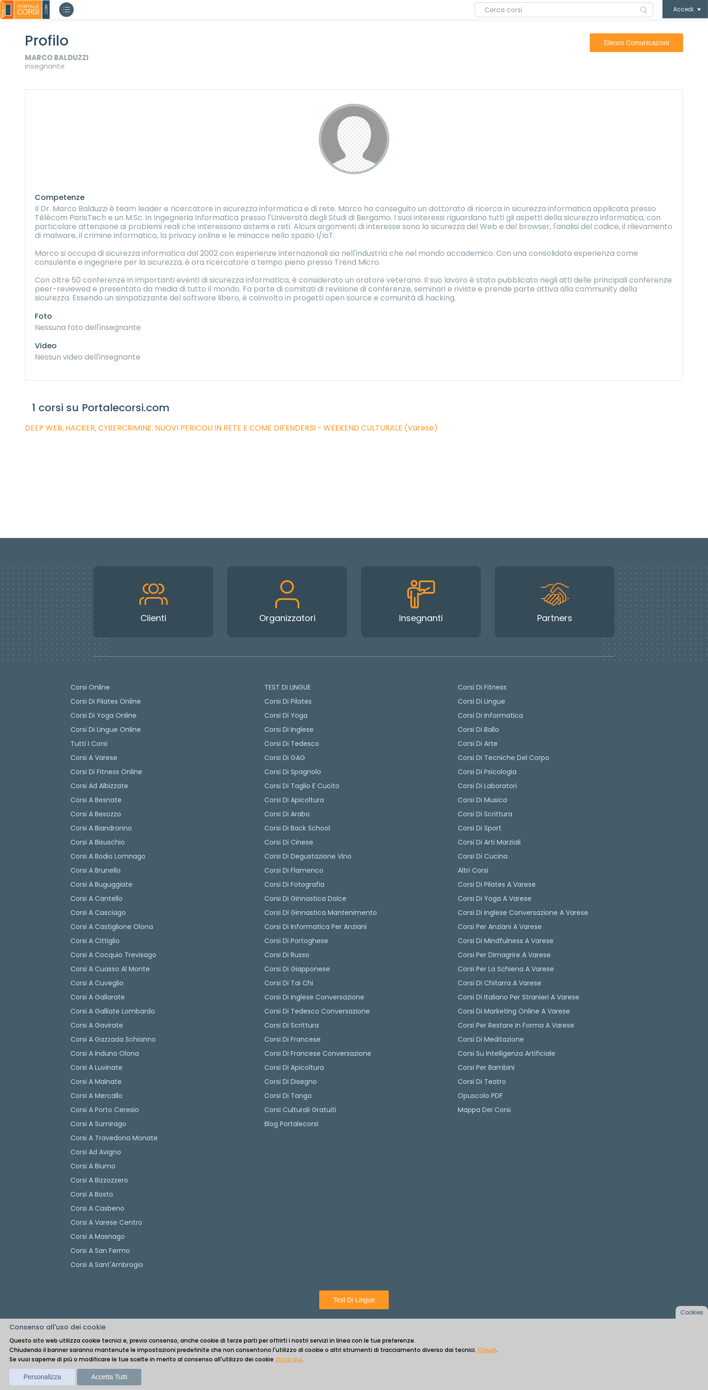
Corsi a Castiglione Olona (111, 926)
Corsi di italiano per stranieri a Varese (518, 997)
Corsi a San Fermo (100, 1250)
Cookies (691, 1312)
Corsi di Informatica (490, 715)
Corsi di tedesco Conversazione (317, 1011)
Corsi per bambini (486, 1067)
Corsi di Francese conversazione (317, 1053)
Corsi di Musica (482, 800)
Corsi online (90, 687)
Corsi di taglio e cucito (301, 786)
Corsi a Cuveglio (96, 983)
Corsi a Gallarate (97, 997)
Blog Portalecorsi (291, 1124)
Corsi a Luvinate (96, 1067)
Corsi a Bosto (91, 1194)
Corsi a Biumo (92, 1166)
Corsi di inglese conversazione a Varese (523, 912)
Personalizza (42, 1377)
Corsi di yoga (286, 715)
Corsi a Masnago (97, 1236)
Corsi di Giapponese (297, 969)
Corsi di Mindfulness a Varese (506, 940)
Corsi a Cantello (96, 898)
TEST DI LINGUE (287, 687)
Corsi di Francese (292, 1039)
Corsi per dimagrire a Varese (504, 955)
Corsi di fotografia (294, 884)
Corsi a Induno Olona (104, 1053)
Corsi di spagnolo (292, 771)
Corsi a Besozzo (95, 814)
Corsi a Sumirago (98, 1124)
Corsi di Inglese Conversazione (314, 997)
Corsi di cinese (288, 842)
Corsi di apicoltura (294, 800)
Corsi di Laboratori (487, 786)
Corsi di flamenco (293, 870)
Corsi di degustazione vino (308, 856)
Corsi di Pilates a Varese (497, 884)
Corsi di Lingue (481, 701)
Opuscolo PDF (480, 1095)
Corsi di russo (286, 955)
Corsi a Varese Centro (106, 1222)
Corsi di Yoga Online (103, 715)
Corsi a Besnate (96, 800)
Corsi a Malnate (96, 1081)
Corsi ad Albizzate (99, 786)
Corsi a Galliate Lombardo (112, 1011)
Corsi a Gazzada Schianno (113, 1039)
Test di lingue (354, 1300)
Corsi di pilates (288, 701)
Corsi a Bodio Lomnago (108, 856)
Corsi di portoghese (296, 940)
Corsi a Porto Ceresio (104, 1109)
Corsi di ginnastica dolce (305, 898)
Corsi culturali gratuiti (300, 1109)
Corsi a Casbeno (97, 1208)
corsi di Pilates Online (105, 701)
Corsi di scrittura (291, 1025)
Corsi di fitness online (106, 771)
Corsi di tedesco (291, 743)
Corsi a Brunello (95, 870)
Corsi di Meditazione (491, 1039)
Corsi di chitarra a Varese (499, 983)
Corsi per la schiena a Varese (506, 969)
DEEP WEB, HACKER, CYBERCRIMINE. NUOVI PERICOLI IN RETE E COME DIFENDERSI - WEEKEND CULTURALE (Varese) (231, 427)
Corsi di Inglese (289, 729)
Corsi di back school (297, 828)
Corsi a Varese (93, 757)
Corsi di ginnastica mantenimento (320, 912)
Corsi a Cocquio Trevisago (113, 955)
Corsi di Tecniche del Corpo (503, 757)
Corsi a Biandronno (101, 828)
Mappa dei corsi (484, 1109)
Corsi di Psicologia (487, 771)
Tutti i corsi (89, 743)
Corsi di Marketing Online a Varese (514, 1011)
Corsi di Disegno (290, 1081)
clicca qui (288, 1359)
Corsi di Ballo (478, 729)
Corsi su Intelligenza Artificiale (506, 1053)
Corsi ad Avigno (95, 1152)
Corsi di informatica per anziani (315, 926)
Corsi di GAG (284, 757)
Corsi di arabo (287, 814)
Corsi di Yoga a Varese (494, 898)
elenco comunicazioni (636, 42)
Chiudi (486, 1350)
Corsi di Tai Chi (288, 983)
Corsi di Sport (479, 828)
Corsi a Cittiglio (95, 940)
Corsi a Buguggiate (101, 884)
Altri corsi (473, 870)
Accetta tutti (109, 1377)
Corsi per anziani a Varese (500, 926)
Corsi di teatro (482, 1081)
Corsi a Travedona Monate (114, 1138)
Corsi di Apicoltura (294, 1067)
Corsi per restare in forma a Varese (516, 1025)
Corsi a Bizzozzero (99, 1180)
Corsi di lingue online (105, 729)
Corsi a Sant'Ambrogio (106, 1264)
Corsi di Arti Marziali (489, 842)
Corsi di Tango (288, 1095)
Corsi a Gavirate (96, 1025)
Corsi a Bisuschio (97, 842)
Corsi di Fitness (482, 687)
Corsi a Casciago (98, 912)
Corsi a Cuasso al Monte (110, 969)
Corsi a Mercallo (96, 1095)
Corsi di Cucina (483, 856)
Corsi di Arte (478, 743)
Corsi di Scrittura (485, 814)
